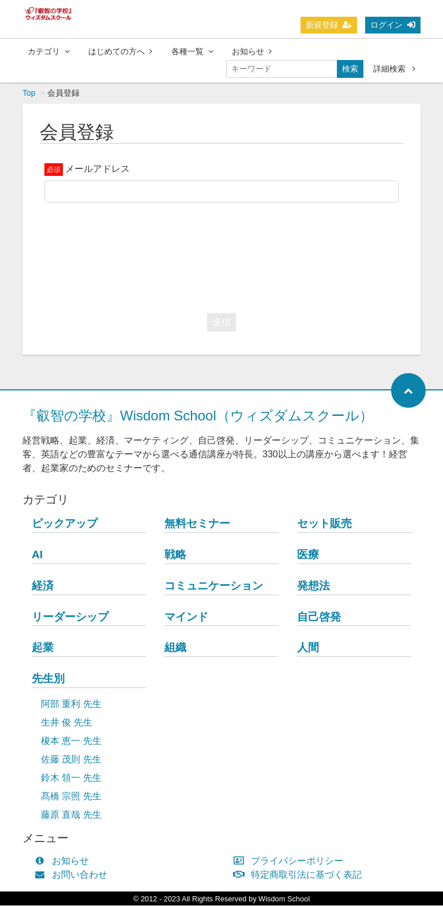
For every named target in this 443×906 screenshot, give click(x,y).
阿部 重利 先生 (71, 704)
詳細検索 (394, 68)
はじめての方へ (120, 51)
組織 (175, 648)
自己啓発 (319, 617)
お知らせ (252, 51)
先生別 (48, 679)
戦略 (175, 555)
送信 (221, 323)
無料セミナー (197, 524)
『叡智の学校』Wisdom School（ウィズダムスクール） (197, 416)
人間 (308, 648)
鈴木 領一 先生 (71, 778)
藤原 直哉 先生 (71, 815)
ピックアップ (64, 524)
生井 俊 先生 (66, 723)
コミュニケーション (213, 586)
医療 (308, 555)
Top (29, 93)
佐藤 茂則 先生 (71, 760)
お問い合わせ (73, 875)
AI (37, 555)
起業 (43, 648)
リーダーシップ (70, 617)
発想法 (313, 586)
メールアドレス (97, 169)
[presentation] (221, 255)
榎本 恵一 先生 (71, 741)
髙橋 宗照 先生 (71, 797)
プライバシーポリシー (291, 861)
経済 (43, 586)
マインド (186, 617)
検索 (350, 68)
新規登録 (329, 24)
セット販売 (324, 524)
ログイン (392, 24)
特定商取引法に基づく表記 (300, 875)
